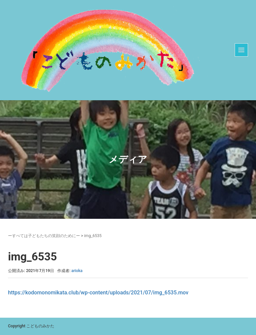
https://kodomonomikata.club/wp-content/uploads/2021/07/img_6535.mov (98, 292)
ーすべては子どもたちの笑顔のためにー (44, 235)
